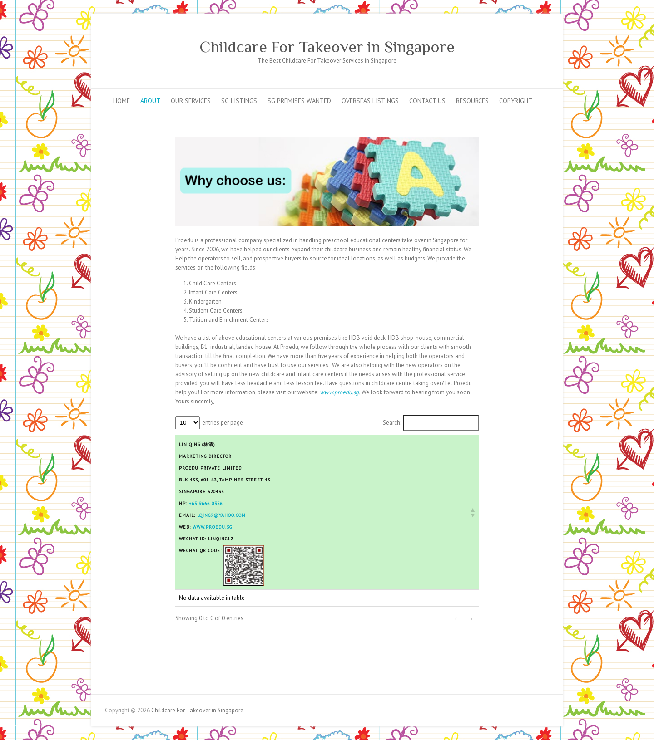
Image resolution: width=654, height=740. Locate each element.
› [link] (471, 618)
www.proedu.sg (212, 527)
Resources (472, 101)
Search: (392, 422)
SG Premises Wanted (299, 101)
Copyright (515, 101)
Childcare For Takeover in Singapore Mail (542, 29)
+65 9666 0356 (206, 503)
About (150, 101)
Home (121, 101)
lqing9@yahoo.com (221, 515)
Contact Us (427, 101)
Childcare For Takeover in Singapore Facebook (528, 29)
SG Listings (239, 101)
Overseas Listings (370, 101)
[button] (472, 512)
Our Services (191, 101)
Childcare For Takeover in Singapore (327, 47)
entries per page (222, 422)
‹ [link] (456, 618)
